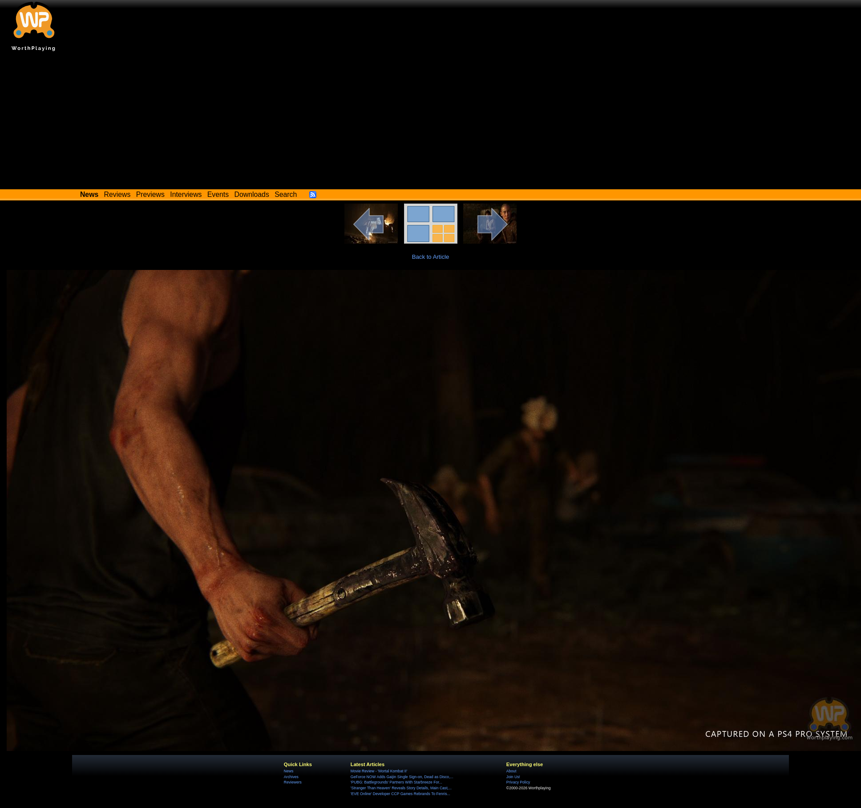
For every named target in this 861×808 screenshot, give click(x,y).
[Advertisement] (431, 122)
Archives (291, 777)
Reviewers (293, 782)
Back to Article (430, 256)
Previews (150, 194)
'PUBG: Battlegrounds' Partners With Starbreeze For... (396, 782)
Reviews (117, 194)
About (511, 771)
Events (218, 194)
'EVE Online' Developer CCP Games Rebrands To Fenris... (400, 794)
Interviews (186, 194)
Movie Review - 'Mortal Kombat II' (379, 771)
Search (286, 194)
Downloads (251, 194)
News (288, 771)
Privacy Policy (518, 782)
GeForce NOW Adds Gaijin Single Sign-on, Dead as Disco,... (402, 777)
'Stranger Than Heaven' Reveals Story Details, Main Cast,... (401, 788)
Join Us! (513, 777)
